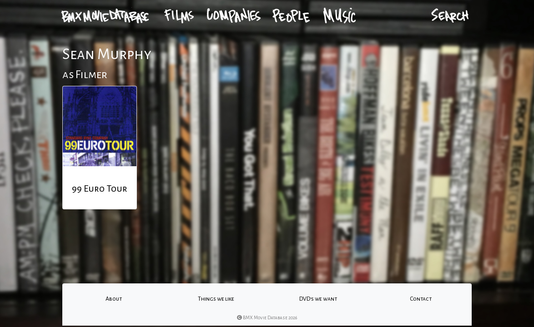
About (114, 299)
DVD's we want (318, 299)
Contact (421, 299)
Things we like (216, 299)
